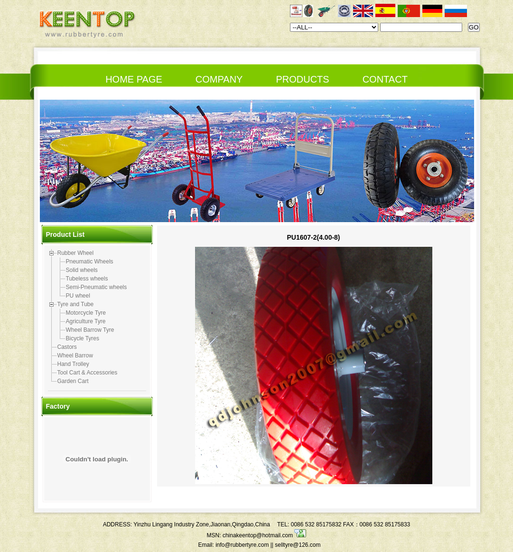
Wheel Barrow (75, 355)
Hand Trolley (73, 364)
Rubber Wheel (75, 253)
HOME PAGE (133, 79)
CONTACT (385, 79)
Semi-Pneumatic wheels (96, 287)
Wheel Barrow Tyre (90, 330)
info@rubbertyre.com (242, 545)
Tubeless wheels (87, 278)
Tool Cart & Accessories (87, 372)
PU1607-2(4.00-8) (313, 237)
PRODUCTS (302, 79)
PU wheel (78, 295)
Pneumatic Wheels (89, 261)
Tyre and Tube (75, 304)
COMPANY (219, 79)
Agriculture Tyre (86, 321)
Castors (67, 347)
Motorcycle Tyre (86, 312)
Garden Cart (73, 381)
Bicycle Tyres (82, 338)
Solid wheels (82, 270)
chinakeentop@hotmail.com (265, 535)
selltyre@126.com (297, 545)
